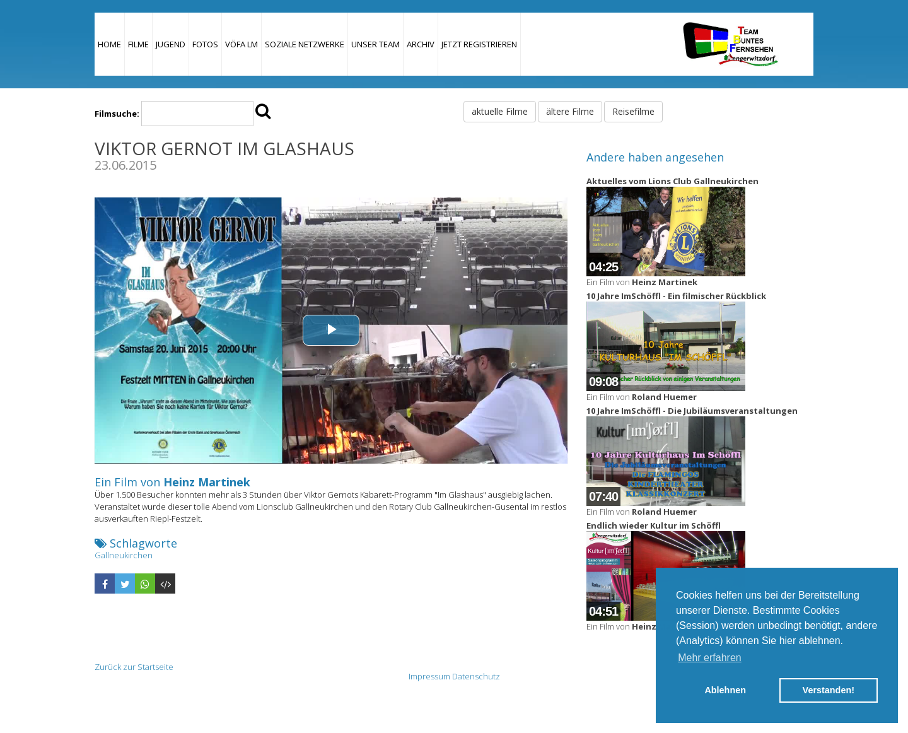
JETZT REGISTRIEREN (479, 44)
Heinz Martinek (206, 482)
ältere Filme (570, 111)
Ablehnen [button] (725, 690)
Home (109, 44)
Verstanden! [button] (828, 690)
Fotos (205, 44)
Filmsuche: (117, 113)
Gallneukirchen (124, 555)
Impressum (429, 676)
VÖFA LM (241, 44)
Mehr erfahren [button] (710, 657)
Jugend (170, 44)
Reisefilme (633, 111)
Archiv (420, 44)
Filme (138, 44)
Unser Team (375, 44)
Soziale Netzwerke (304, 44)
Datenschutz (476, 676)
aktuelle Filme (500, 111)
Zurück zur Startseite (134, 666)
